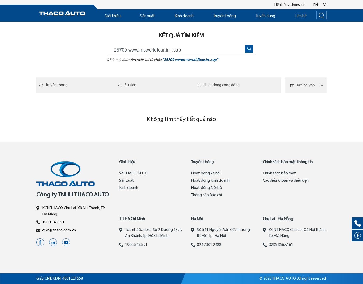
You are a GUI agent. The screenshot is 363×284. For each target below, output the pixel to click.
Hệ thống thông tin (289, 4)
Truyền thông (224, 16)
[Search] (321, 15)
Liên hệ (301, 16)
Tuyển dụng (265, 16)
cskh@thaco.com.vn (59, 230)
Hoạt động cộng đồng (222, 85)
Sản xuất (147, 16)
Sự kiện (131, 85)
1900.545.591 (53, 222)
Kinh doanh (184, 16)
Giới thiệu (113, 16)
